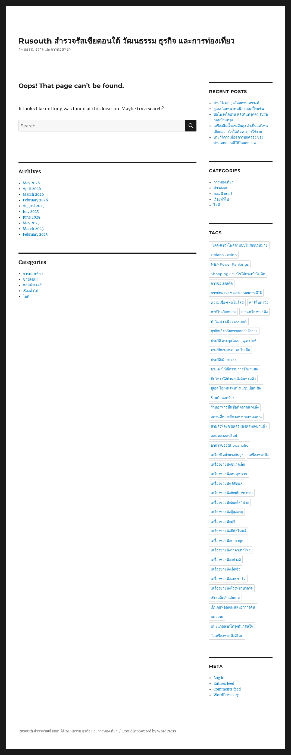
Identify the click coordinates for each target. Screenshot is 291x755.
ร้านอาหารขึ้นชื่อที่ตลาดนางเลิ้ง (235, 407)
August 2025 (34, 206)
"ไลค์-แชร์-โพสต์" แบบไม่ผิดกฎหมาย (239, 245)
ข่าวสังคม (30, 279)
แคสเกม (217, 617)
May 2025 (31, 223)
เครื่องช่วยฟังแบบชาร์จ (228, 578)
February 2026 (35, 200)
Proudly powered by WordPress (149, 731)
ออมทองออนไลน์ (224, 436)
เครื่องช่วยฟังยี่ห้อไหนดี (228, 531)
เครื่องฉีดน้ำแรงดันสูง (227, 455)
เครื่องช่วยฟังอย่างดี (226, 559)
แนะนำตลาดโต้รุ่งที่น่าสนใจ (232, 626)
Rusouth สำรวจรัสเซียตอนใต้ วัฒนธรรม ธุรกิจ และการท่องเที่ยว (126, 40)
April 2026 (32, 188)
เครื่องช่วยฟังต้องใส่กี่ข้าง (230, 502)
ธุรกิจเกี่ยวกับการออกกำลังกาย (234, 331)
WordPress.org (226, 695)
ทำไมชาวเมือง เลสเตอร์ (229, 321)
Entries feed (224, 683)
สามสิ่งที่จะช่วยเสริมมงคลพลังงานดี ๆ (239, 426)
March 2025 (33, 228)
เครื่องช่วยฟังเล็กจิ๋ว (225, 569)
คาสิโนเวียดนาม (223, 312)
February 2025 (35, 234)
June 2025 (31, 217)
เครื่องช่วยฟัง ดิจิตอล (226, 483)
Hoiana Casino (224, 255)
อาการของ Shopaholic (229, 445)
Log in (219, 678)
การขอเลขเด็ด (222, 283)
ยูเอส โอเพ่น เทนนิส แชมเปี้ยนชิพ (239, 108)
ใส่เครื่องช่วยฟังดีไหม (227, 636)
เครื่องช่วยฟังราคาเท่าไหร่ (231, 550)
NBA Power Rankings (230, 264)
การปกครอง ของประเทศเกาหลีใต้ (236, 293)
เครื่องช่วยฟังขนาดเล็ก (228, 464)
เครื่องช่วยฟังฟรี (223, 521)
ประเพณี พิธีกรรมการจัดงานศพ (234, 369)
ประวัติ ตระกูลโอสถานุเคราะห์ (236, 103)
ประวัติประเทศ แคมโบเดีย (230, 350)
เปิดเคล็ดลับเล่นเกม (225, 598)
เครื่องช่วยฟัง (258, 455)
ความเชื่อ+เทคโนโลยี (227, 302)
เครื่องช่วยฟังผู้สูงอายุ (227, 512)
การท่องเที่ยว (33, 273)
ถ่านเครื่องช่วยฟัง (254, 312)
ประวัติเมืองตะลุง (223, 359)
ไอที (26, 296)
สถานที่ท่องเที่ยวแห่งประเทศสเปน (236, 417)
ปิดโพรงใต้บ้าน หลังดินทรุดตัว (233, 378)
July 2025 (31, 211)
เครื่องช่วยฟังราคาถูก (227, 540)
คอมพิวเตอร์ (32, 285)
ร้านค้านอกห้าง (222, 397)
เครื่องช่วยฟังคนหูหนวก (229, 474)
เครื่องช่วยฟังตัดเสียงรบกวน (232, 493)
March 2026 (33, 194)
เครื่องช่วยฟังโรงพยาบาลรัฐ (232, 588)
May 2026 (31, 183)
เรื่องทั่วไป (30, 291)
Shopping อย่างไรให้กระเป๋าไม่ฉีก (238, 274)
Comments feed (227, 689)
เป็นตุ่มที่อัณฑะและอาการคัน (233, 607)
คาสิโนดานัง (258, 302)
